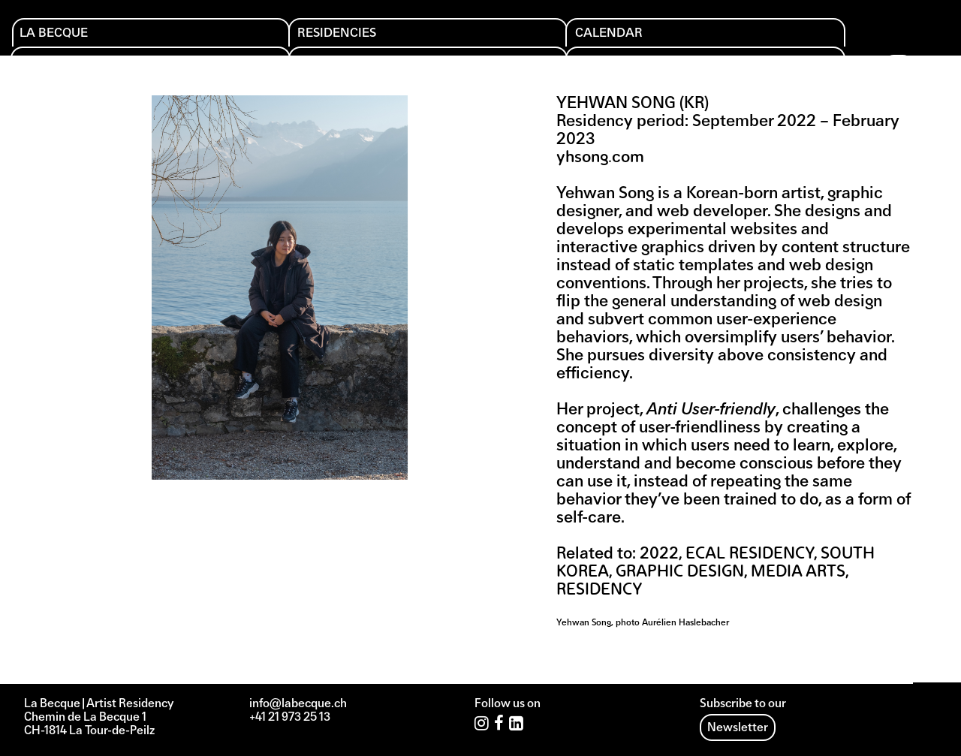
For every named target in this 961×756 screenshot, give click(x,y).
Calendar (326, 39)
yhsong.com (600, 158)
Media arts (798, 572)
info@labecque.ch (298, 704)
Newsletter (737, 728)
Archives (716, 39)
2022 (659, 554)
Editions (451, 39)
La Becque (64, 39)
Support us (594, 39)
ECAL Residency (749, 554)
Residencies (202, 39)
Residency (599, 590)
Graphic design (680, 572)
